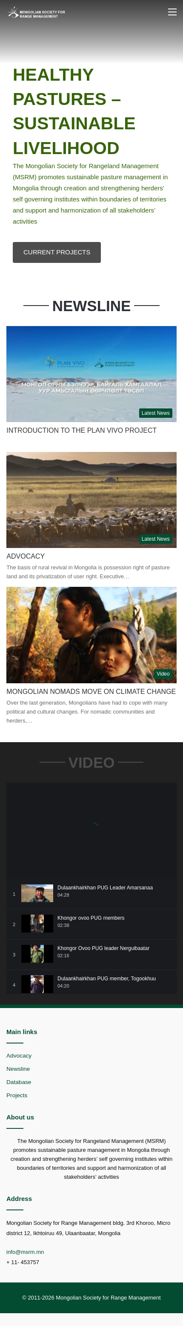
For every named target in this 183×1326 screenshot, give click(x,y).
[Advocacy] (91, 500)
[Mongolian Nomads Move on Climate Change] (91, 635)
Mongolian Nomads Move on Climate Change (91, 691)
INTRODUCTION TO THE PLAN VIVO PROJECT (81, 430)
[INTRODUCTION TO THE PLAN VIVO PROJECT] (91, 374)
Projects (16, 1095)
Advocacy (25, 556)
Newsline (18, 1069)
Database (18, 1082)
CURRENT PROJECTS (56, 252)
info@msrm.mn (25, 1252)
